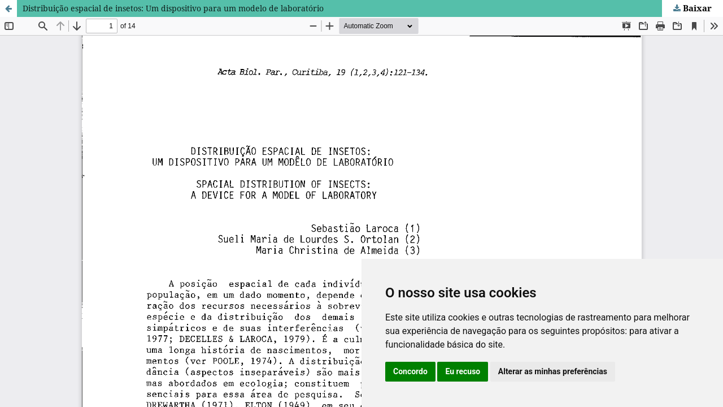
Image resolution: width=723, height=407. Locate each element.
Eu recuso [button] (462, 371)
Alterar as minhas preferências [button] (552, 371)
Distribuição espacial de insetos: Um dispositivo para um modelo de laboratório (173, 8)
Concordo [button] (410, 371)
